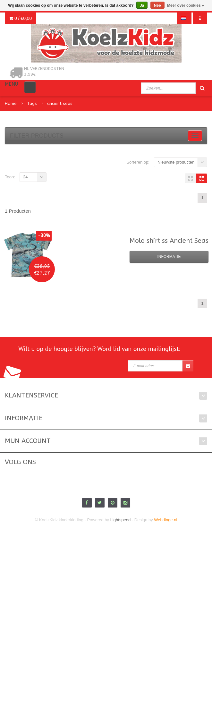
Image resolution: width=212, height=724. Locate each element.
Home (11, 103)
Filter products (37, 135)
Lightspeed (120, 519)
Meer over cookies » (185, 5)
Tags (32, 103)
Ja (142, 5)
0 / (20, 18)
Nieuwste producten (175, 162)
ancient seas (59, 103)
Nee (157, 5)
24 (25, 177)
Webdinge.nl (165, 519)
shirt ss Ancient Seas (169, 240)
